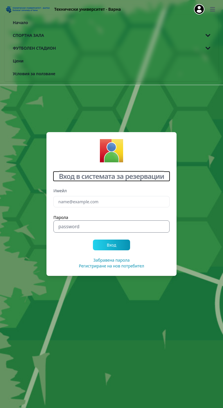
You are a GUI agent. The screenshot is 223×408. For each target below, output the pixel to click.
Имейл (60, 190)
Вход (111, 245)
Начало (20, 22)
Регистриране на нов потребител (111, 266)
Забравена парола (111, 260)
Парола (60, 217)
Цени (18, 61)
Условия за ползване (34, 73)
